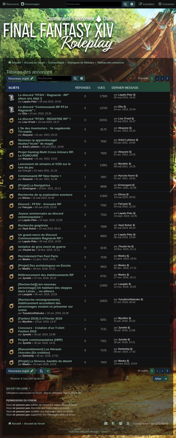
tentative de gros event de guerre (42, 246)
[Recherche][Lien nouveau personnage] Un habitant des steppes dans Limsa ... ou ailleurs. (45, 288)
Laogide (27, 294)
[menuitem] (166, 4)
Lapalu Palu (29, 101)
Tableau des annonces (29, 71)
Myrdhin (123, 163)
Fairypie (27, 207)
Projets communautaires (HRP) (40, 340)
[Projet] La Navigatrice (34, 185)
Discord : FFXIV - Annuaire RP (39, 204)
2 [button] (157, 78)
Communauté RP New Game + (39, 176)
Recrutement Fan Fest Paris (38, 256)
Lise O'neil (28, 122)
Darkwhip (28, 355)
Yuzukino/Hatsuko (33, 313)
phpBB (77, 429)
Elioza (26, 197)
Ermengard (29, 188)
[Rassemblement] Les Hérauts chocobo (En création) (39, 350)
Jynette (26, 278)
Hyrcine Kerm (126, 175)
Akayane (27, 134)
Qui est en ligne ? (18, 388)
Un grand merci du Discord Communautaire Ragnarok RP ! (40, 236)
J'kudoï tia (28, 249)
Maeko (26, 259)
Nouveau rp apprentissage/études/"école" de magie (37, 141)
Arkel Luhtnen (30, 146)
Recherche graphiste (33, 225)
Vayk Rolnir (29, 228)
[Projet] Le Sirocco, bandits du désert (45, 361)
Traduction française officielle (83, 431)
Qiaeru (104, 431)
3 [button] (162, 78)
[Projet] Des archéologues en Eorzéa (44, 265)
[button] (167, 78)
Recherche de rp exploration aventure (45, 194)
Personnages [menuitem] (30, 4)
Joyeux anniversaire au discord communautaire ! (40, 215)
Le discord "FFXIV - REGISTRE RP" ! (44, 119)
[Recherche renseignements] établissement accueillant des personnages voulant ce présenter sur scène (45, 305)
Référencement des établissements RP (46, 275)
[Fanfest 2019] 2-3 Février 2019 (40, 318)
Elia (24, 113)
